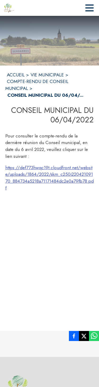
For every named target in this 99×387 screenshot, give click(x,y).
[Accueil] (9, 8)
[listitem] (74, 337)
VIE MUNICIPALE (47, 75)
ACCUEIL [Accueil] (16, 75)
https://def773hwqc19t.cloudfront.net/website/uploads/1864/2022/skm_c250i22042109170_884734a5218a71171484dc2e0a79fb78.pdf (49, 177)
